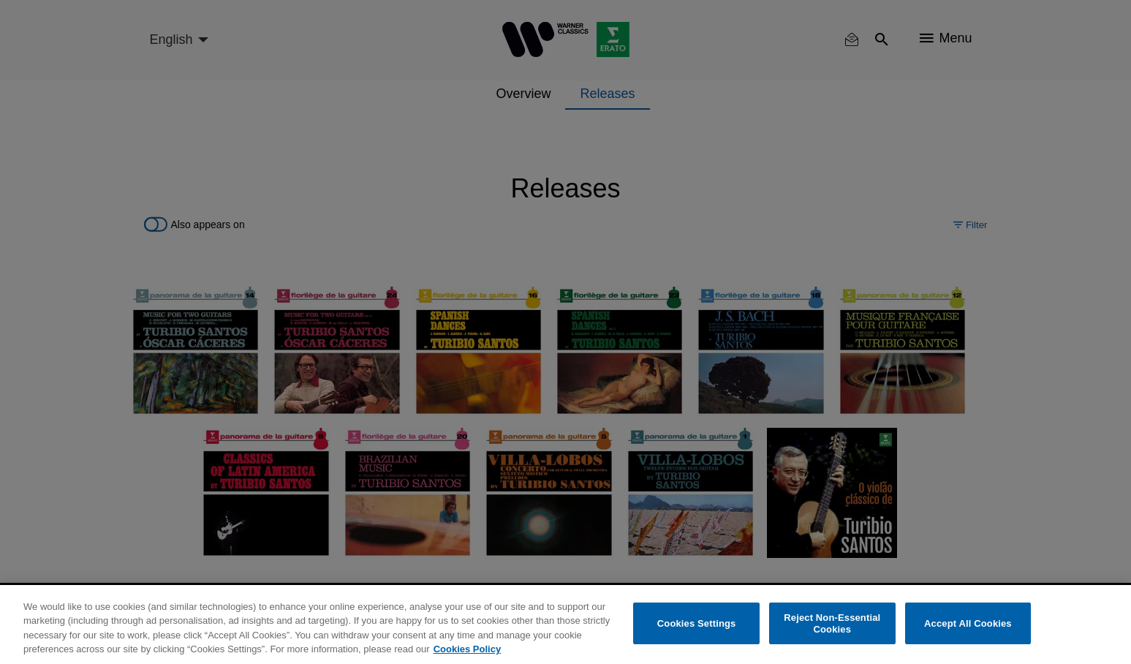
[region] (565, 624)
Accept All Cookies (968, 623)
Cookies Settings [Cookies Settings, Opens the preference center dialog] (696, 623)
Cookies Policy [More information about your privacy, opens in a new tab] (467, 649)
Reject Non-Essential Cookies (832, 623)
